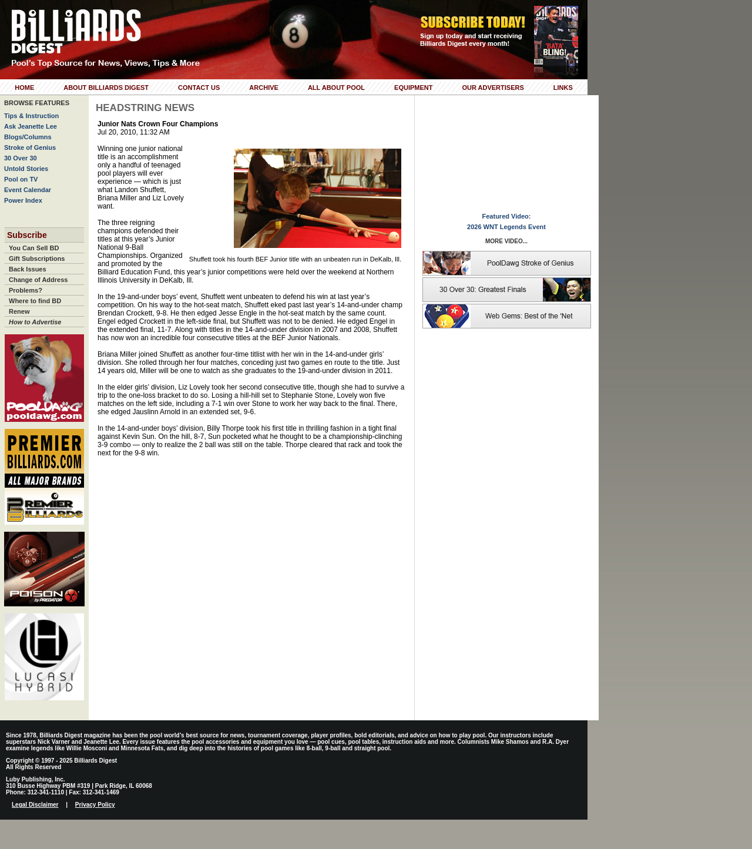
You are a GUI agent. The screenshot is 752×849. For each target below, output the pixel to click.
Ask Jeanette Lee (30, 126)
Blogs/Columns (28, 136)
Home (24, 87)
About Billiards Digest (106, 87)
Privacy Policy (95, 804)
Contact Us (199, 87)
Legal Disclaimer (35, 804)
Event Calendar (27, 189)
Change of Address (38, 279)
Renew (19, 311)
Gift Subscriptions (37, 258)
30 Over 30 (20, 158)
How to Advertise (35, 321)
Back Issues (27, 269)
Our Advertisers (492, 87)
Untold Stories (26, 168)
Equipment (413, 87)
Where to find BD (35, 300)
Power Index (23, 200)
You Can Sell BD (34, 247)
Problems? (25, 290)
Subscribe (27, 235)
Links (563, 87)
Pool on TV (21, 179)
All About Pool (336, 87)
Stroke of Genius (30, 147)
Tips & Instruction (31, 115)
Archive (263, 87)
